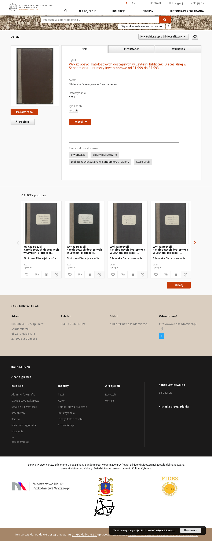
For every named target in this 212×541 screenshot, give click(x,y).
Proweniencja (66, 425)
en (133, 3)
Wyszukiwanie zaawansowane (141, 26)
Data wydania (66, 413)
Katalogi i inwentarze (24, 407)
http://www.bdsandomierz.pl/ (178, 324)
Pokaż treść (24, 112)
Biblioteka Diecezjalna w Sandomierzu (93, 84)
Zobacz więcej (20, 442)
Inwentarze (78, 155)
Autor (61, 400)
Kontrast (155, 3)
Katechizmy (18, 413)
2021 (72, 97)
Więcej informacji (165, 530)
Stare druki (143, 162)
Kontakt (109, 400)
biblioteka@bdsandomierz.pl (129, 324)
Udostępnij (176, 3)
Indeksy (147, 11)
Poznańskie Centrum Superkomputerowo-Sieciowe (163, 534)
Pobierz (21, 122)
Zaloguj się (198, 3)
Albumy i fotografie (23, 394)
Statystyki (110, 394)
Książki (15, 419)
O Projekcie (87, 11)
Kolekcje (118, 11)
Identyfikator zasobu (70, 419)
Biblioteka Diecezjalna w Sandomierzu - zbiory (100, 162)
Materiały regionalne (24, 425)
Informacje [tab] (131, 49)
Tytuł (61, 394)
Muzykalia (17, 431)
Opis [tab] (84, 49)
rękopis (73, 110)
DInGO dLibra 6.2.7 (84, 534)
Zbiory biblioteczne (105, 155)
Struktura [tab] (178, 49)
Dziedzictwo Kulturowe (25, 400)
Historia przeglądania (187, 11)
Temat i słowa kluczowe (72, 407)
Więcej (179, 285)
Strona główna (21, 377)
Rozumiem (190, 530)
